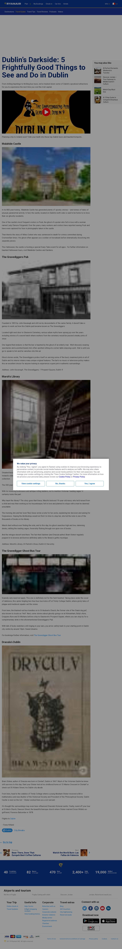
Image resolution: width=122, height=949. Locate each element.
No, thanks (60, 484)
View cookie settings (31, 484)
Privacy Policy (79, 477)
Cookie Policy (64, 477)
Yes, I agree (89, 484)
